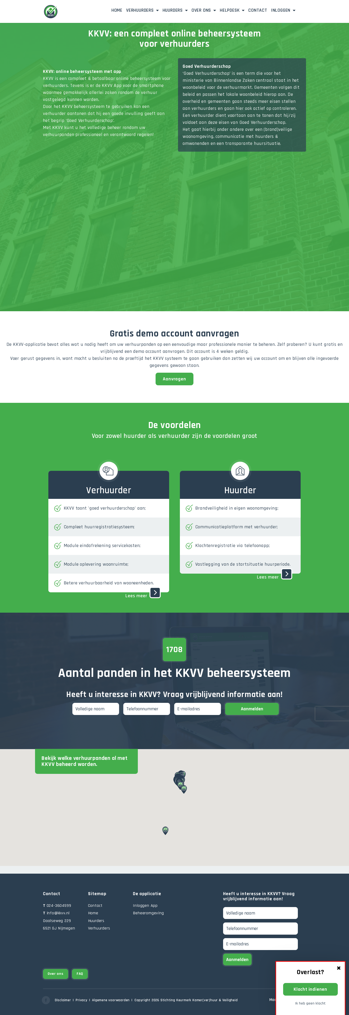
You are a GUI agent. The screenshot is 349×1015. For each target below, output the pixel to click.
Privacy (81, 1000)
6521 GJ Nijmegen (59, 928)
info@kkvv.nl (56, 913)
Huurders (173, 10)
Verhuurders (140, 10)
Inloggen (288, 10)
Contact (257, 10)
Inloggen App (145, 905)
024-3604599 (57, 905)
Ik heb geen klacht (310, 1003)
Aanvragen (174, 379)
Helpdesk (230, 10)
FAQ (80, 973)
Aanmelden (252, 709)
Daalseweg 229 (57, 920)
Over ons (202, 10)
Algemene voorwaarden (111, 1000)
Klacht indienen (310, 989)
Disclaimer (63, 1000)
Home (116, 10)
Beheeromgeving (148, 913)
